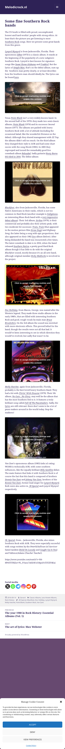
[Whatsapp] (13, 586)
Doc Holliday (40, 600)
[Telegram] (18, 586)
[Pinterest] (34, 586)
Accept (32, 724)
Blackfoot (9, 207)
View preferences (32, 739)
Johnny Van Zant (33, 479)
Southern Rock (12, 41)
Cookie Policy (31, 745)
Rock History (9, 600)
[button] (61, 701)
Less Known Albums (49, 597)
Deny (32, 732)
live (34, 236)
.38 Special (22, 600)
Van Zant (40, 602)
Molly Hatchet (10, 602)
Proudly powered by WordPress (17, 635)
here (16, 77)
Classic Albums (35, 597)
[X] (7, 586)
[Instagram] (23, 586)
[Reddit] (28, 586)
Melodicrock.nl (16, 7)
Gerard (22, 597)
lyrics (7, 406)
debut (19, 54)
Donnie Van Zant (13, 479)
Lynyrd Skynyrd (51, 482)
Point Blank (20, 602)
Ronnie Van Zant (13, 482)
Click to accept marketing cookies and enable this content (32, 97)
